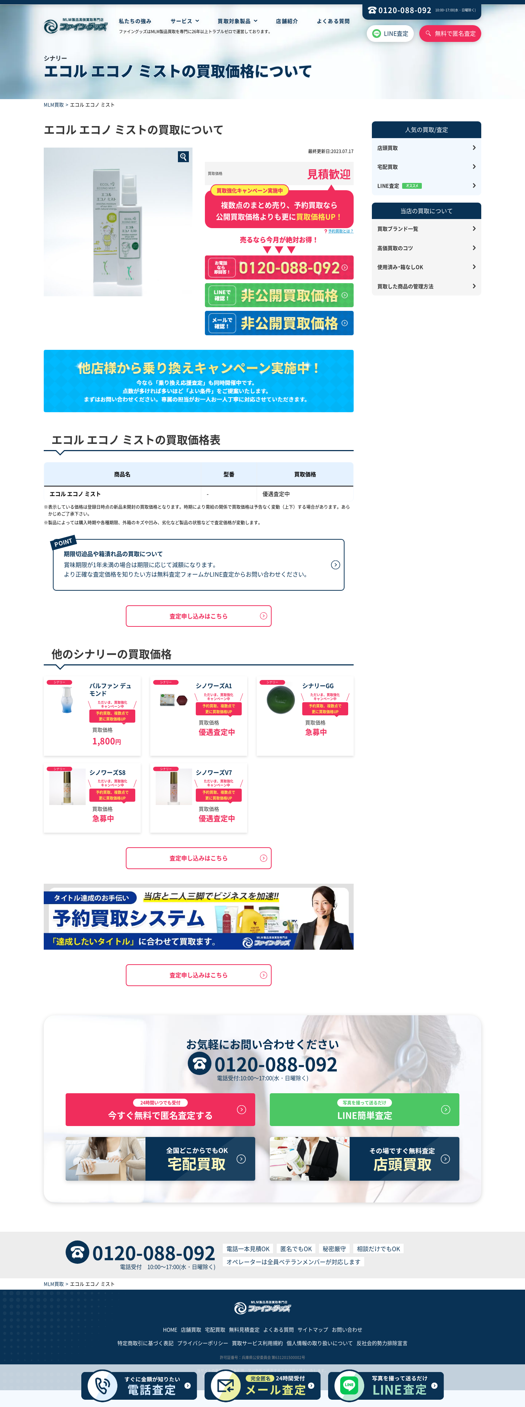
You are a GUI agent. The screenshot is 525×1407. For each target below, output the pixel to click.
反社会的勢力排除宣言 (382, 1347)
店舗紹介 (287, 20)
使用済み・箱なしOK (400, 266)
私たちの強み (135, 20)
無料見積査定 (244, 1333)
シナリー (59, 682)
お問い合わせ (347, 1333)
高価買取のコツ (395, 247)
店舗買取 (191, 1333)
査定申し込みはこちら (199, 615)
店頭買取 (387, 147)
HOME (170, 1333)
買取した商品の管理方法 (405, 286)
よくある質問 (333, 20)
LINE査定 (396, 33)
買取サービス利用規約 (257, 1347)
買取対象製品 (234, 20)
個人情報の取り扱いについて (320, 1347)
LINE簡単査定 (364, 1112)
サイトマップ (313, 1333)
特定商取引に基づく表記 (145, 1347)
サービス (181, 20)
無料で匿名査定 (455, 33)
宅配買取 (387, 166)
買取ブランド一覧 (397, 228)
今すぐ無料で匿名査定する (160, 1112)
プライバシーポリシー (202, 1347)
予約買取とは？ (341, 231)
